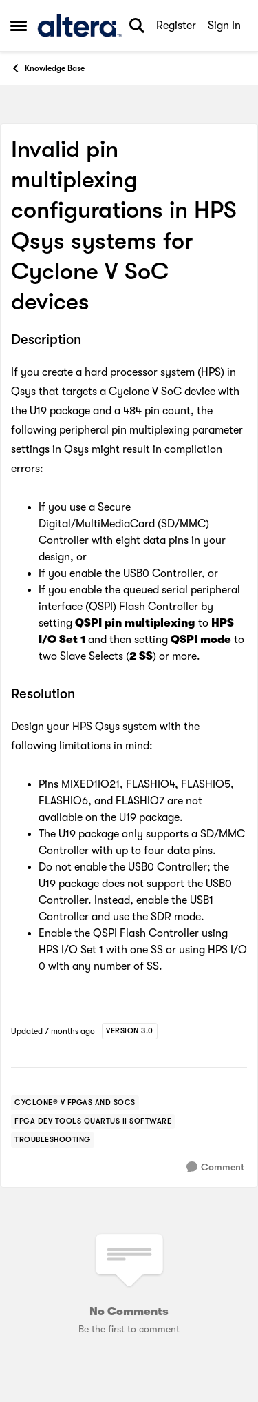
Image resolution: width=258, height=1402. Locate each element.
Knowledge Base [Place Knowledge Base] (47, 68)
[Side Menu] (18, 25)
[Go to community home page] (79, 25)
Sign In (224, 25)
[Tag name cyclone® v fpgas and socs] (75, 1102)
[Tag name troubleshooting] (52, 1140)
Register (176, 25)
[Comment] (215, 1167)
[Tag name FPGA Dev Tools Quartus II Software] (93, 1121)
